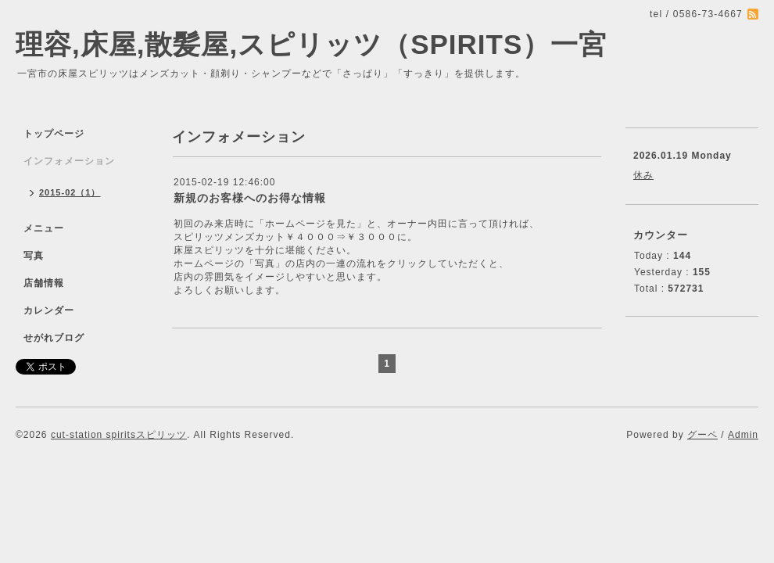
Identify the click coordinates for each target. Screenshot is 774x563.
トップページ (53, 133)
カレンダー (48, 310)
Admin (743, 434)
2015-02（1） (70, 192)
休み (643, 175)
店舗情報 (43, 283)
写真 (33, 255)
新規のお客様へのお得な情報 (250, 198)
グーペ (702, 434)
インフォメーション (69, 161)
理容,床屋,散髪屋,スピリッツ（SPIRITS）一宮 (311, 44)
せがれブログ (53, 337)
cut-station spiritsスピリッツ (119, 434)
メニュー (43, 228)
